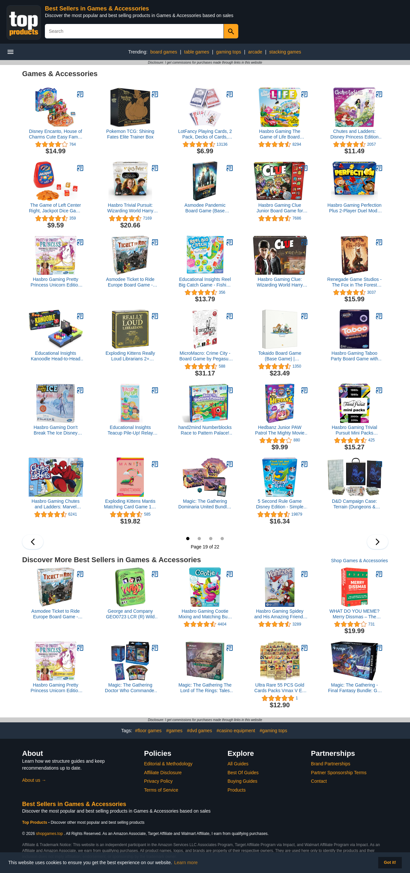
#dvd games (199, 730)
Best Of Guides (243, 772)
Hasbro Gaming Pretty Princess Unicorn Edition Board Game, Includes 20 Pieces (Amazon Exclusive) (55, 282)
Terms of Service (161, 790)
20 (199, 538)
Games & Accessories (60, 74)
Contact (319, 781)
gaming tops (228, 51)
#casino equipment (236, 730)
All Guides (237, 763)
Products (236, 790)
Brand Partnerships (330, 763)
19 (188, 538)
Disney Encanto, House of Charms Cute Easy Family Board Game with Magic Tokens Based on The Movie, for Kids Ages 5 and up (55, 134)
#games (174, 730)
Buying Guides (242, 781)
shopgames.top (49, 833)
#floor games (148, 730)
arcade (255, 51)
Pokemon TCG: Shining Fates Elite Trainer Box (130, 134)
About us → (34, 780)
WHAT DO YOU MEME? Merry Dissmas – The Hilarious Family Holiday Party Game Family (354, 614)
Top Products (35, 822)
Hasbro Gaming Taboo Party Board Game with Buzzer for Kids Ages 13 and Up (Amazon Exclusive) (354, 356)
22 (222, 538)
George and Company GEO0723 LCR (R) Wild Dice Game (130, 614)
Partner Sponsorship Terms (338, 772)
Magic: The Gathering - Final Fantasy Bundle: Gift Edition (354, 687)
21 (211, 538)
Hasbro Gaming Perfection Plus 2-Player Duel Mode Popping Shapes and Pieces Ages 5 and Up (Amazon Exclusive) (354, 208)
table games (196, 51)
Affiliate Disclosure (163, 772)
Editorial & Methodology (168, 763)
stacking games (285, 51)
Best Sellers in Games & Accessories (97, 8)
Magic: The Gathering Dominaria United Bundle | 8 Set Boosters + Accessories (205, 504)
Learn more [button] (186, 862)
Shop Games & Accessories (359, 560)
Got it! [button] (390, 862)
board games (163, 51)
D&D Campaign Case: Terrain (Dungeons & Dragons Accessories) (354, 504)
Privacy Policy (158, 781)
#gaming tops (273, 730)
